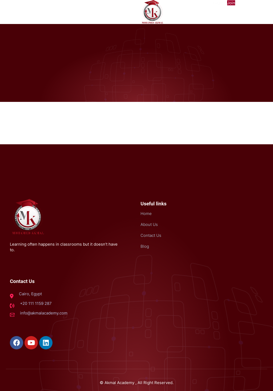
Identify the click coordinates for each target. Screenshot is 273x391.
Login (218, 2)
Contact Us (150, 235)
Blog (144, 246)
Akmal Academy (119, 382)
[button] (34, 5)
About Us (149, 224)
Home (146, 213)
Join (231, 2)
